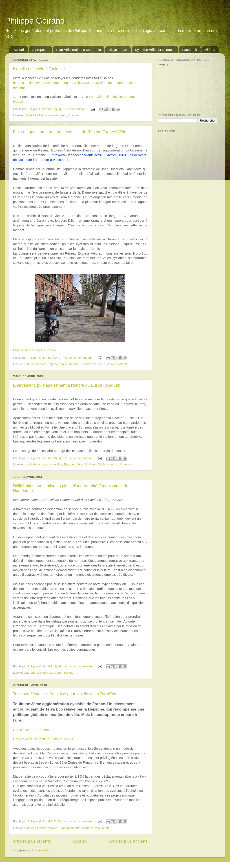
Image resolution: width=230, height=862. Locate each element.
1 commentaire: (75, 109)
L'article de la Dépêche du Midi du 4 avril (43, 739)
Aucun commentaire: (79, 357)
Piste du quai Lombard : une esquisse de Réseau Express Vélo (69, 132)
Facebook (189, 50)
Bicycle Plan (118, 50)
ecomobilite (54, 464)
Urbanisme (126, 464)
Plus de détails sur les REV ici (35, 350)
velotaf (122, 364)
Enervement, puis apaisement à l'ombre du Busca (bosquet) (66, 385)
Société (68, 672)
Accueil (19, 50)
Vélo (63, 115)
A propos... (40, 50)
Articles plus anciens (128, 841)
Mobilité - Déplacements (42, 115)
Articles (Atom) (41, 850)
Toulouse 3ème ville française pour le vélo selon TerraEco (64, 694)
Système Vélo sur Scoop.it (155, 50)
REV (106, 364)
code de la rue (35, 464)
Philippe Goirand (35, 20)
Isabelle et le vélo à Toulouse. (39, 69)
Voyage (73, 115)
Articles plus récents (32, 841)
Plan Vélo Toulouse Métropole (78, 50)
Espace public (57, 364)
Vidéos (210, 50)
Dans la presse (36, 364)
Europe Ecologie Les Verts (44, 672)
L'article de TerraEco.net (31, 730)
